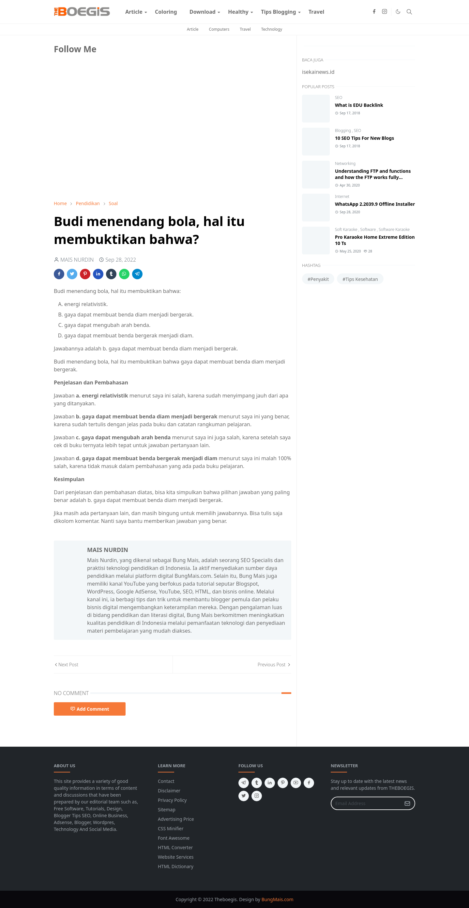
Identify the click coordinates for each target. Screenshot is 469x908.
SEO (338, 97)
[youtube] (296, 783)
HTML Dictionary (175, 866)
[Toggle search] (409, 12)
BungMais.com (278, 899)
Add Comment (89, 709)
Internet (342, 196)
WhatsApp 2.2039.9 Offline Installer (375, 204)
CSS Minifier (171, 828)
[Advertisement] (103, 149)
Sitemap (166, 809)
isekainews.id (318, 71)
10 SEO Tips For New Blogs (364, 138)
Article (193, 29)
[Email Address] (366, 803)
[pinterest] (283, 783)
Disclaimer (169, 790)
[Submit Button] (407, 803)
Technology (271, 29)
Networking (345, 163)
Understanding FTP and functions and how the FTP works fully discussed (373, 177)
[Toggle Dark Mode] (398, 11)
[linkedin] (270, 783)
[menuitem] (134, 12)
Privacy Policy (172, 800)
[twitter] (243, 796)
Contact (166, 781)
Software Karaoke (394, 229)
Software (368, 229)
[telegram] (243, 783)
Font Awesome (173, 838)
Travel (245, 29)
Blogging (343, 130)
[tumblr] (256, 783)
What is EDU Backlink (359, 105)
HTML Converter (175, 847)
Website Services (176, 857)
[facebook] (374, 12)
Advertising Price (176, 819)
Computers (219, 29)
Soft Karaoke (346, 229)
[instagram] (384, 12)
